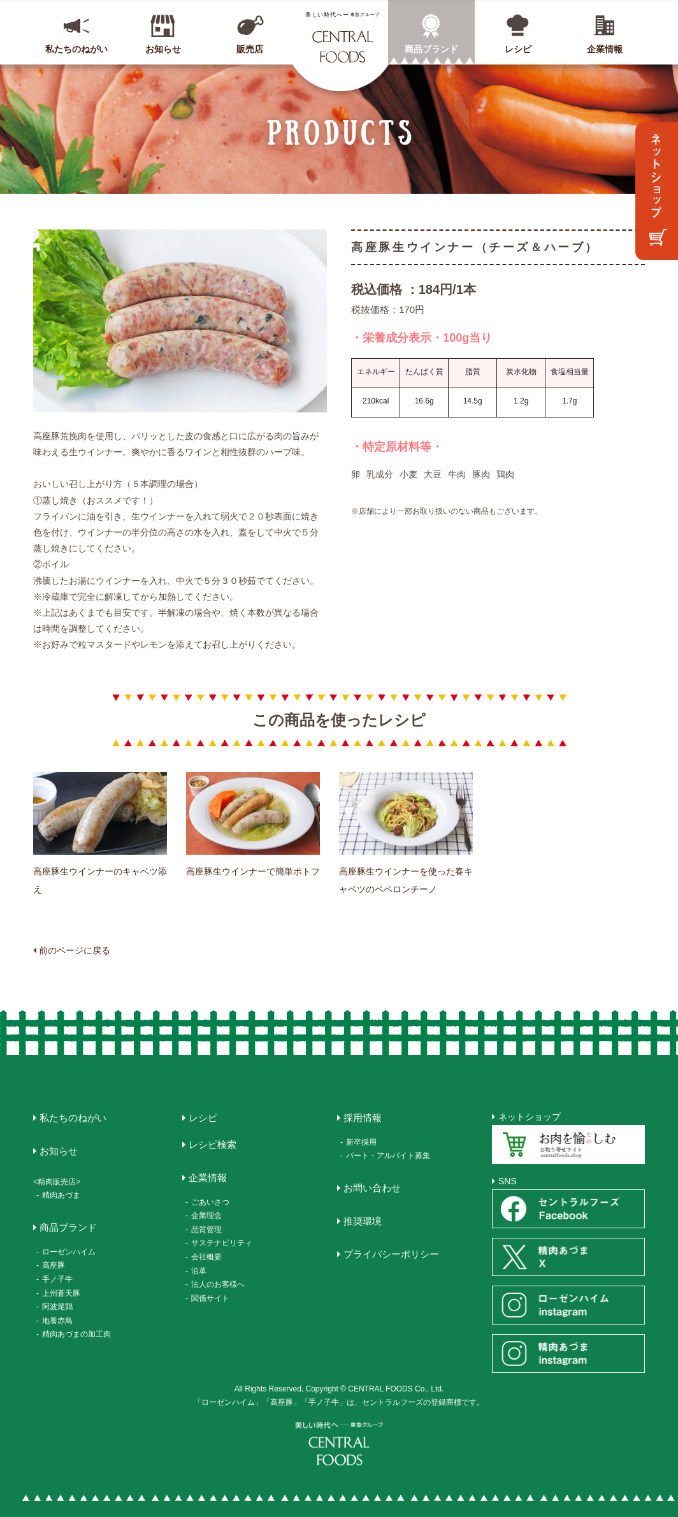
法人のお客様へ (218, 1284)
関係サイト (210, 1298)
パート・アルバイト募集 (388, 1155)
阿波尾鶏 (57, 1306)
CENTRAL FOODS (342, 36)
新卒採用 (361, 1142)
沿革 (198, 1271)
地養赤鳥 (57, 1320)
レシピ (518, 49)
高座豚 (53, 1265)
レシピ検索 (212, 1144)
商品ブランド (431, 49)
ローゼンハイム (69, 1251)
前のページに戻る (74, 950)
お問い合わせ (372, 1187)
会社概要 (206, 1256)
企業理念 (206, 1215)
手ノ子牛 (57, 1279)
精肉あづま (61, 1195)
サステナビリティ (221, 1242)
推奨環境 (362, 1221)
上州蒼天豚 (61, 1293)
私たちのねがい (76, 49)
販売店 (249, 49)
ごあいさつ (210, 1202)
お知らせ (163, 49)
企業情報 (605, 49)
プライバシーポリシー (391, 1254)
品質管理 (206, 1229)
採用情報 (362, 1117)
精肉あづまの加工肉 (76, 1334)
